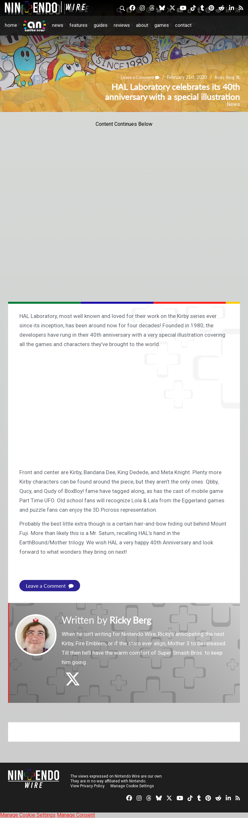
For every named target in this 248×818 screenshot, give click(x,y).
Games (161, 25)
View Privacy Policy (87, 786)
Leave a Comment (137, 77)
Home (11, 25)
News (57, 25)
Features (78, 25)
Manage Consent (76, 815)
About (142, 25)
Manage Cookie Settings (132, 786)
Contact (183, 25)
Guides (101, 25)
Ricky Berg (223, 77)
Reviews (122, 25)
